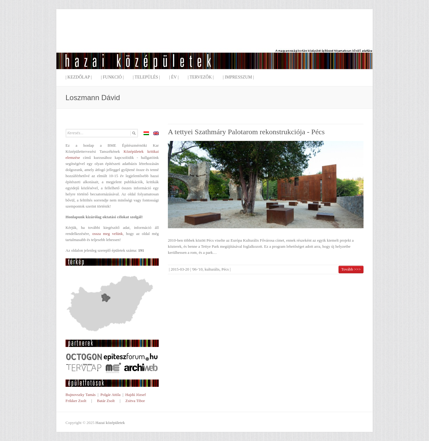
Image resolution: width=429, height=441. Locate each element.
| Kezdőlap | (79, 77)
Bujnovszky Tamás (81, 394)
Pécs (225, 269)
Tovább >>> (351, 269)
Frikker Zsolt (76, 400)
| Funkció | (112, 77)
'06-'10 (197, 269)
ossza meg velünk (107, 233)
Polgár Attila (110, 394)
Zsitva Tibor (135, 400)
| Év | (174, 77)
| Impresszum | (238, 77)
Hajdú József (135, 394)
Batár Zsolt (106, 400)
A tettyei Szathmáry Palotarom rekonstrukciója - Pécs (246, 132)
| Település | (146, 77)
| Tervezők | (201, 77)
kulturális (211, 269)
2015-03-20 (180, 269)
